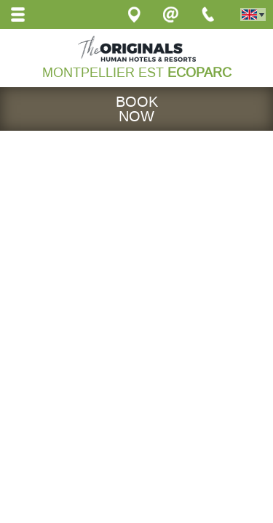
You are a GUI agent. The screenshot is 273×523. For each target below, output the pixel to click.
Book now (137, 109)
